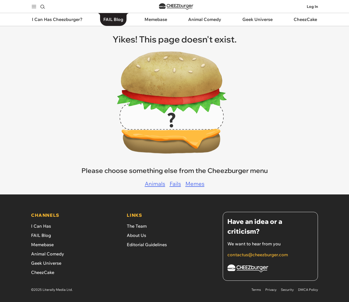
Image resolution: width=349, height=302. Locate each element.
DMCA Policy (308, 290)
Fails (175, 183)
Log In (312, 6)
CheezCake (42, 272)
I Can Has (41, 226)
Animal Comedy (47, 254)
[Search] (42, 6)
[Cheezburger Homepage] (270, 269)
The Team (137, 226)
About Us (136, 235)
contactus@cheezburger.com (257, 254)
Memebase (42, 244)
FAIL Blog (41, 235)
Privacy (270, 290)
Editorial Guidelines (147, 244)
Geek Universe (46, 263)
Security (287, 290)
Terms (256, 290)
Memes (194, 183)
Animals (155, 183)
